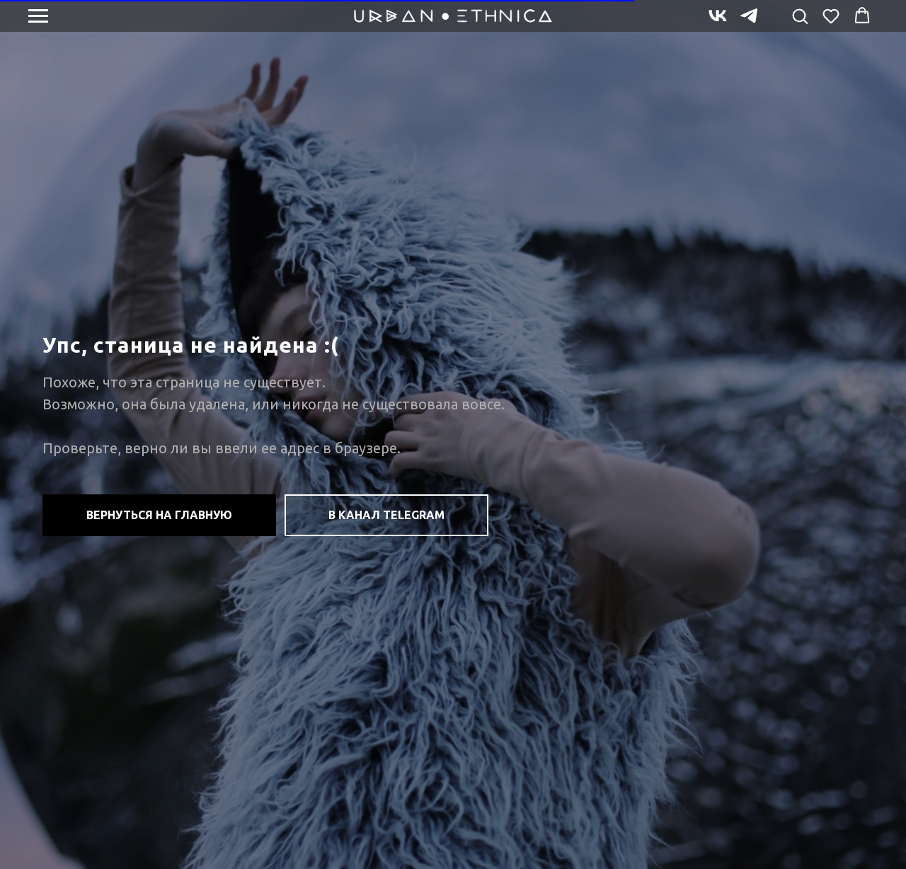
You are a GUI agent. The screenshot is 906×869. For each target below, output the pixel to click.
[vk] (717, 22)
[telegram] (748, 22)
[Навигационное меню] (38, 16)
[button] (799, 15)
